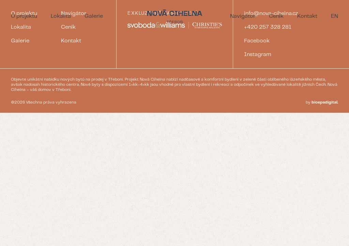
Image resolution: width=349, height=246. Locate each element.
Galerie (94, 16)
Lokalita (61, 16)
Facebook (257, 40)
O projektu (24, 16)
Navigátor (242, 16)
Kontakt (307, 16)
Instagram (257, 54)
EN (334, 16)
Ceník (276, 16)
